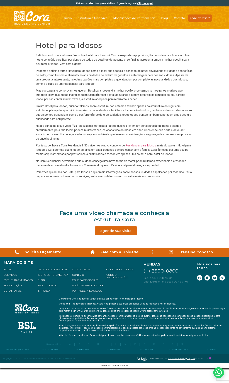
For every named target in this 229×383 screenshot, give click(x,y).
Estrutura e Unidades (92, 18)
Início (68, 18)
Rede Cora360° (200, 18)
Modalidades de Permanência (134, 18)
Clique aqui (145, 3)
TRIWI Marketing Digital (181, 358)
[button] (218, 372)
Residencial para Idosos (141, 145)
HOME (7, 269)
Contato (179, 18)
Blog (164, 18)
